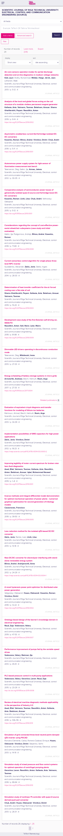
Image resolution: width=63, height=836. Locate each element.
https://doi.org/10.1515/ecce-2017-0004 (18, 391)
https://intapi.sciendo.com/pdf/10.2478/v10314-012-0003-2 (25, 452)
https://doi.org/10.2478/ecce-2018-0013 (18, 723)
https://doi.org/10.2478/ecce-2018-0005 (19, 520)
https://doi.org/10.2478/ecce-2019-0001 (18, 484)
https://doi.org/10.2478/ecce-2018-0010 (18, 785)
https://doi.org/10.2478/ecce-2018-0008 (19, 249)
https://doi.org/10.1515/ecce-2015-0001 (18, 214)
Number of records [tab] (12, 51)
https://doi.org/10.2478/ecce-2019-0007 (18, 638)
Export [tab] (40, 49)
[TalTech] (32, 3)
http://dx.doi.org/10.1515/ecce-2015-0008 (19, 691)
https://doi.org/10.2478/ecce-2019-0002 (19, 122)
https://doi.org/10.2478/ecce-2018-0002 (19, 608)
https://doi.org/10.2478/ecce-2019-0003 (19, 308)
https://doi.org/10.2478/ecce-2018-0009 (19, 338)
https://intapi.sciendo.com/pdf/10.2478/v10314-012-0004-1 (25, 576)
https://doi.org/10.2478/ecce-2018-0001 (18, 152)
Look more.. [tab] (29, 51)
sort (34, 58)
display (7, 58)
